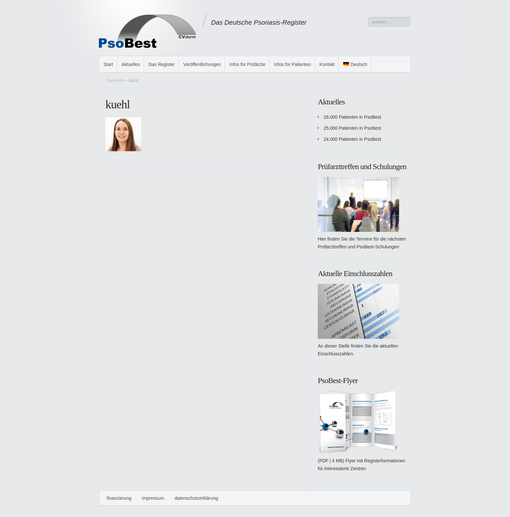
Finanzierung (119, 498)
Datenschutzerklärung (196, 498)
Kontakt (327, 64)
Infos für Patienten (292, 64)
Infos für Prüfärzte (247, 64)
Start (108, 64)
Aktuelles (131, 64)
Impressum (153, 498)
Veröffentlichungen (202, 64)
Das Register (161, 64)
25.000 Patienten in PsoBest (352, 128)
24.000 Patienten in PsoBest (352, 139)
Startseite (115, 80)
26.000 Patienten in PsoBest (352, 117)
